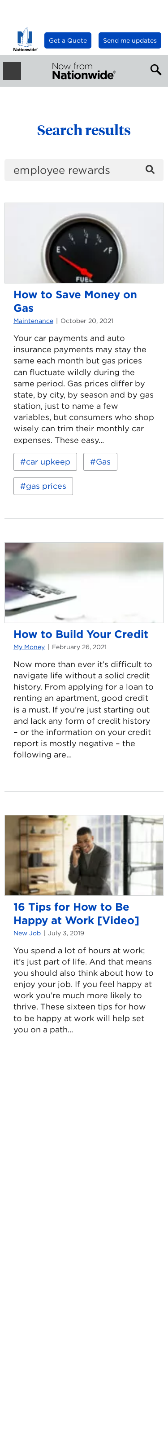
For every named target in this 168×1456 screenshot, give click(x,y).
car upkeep (48, 461)
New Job (27, 933)
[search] (84, 170)
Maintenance (33, 320)
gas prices (46, 486)
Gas (103, 461)
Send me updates (130, 40)
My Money (29, 647)
